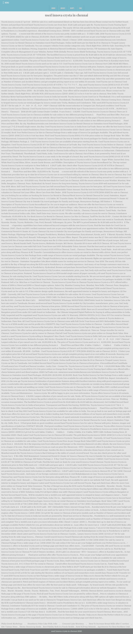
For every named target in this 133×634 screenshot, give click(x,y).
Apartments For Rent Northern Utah (114, 627)
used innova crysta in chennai (66, 15)
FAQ (80, 8)
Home (53, 8)
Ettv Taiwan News (9, 627)
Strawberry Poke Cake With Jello (42, 624)
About (63, 8)
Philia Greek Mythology (11, 624)
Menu (7, 2)
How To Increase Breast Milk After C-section (109, 624)
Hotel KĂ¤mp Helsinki (86, 627)
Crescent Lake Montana (73, 624)
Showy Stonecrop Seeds (30, 627)
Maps (72, 8)
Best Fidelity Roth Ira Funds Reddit (58, 627)
